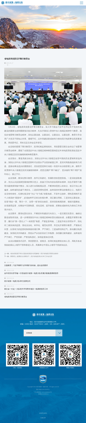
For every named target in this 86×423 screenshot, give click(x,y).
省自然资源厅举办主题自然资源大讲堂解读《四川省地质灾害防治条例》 (31, 253)
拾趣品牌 (43, 418)
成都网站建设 (43, 413)
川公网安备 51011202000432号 (43, 392)
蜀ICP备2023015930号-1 (43, 389)
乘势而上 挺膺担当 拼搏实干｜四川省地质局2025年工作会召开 (28, 256)
